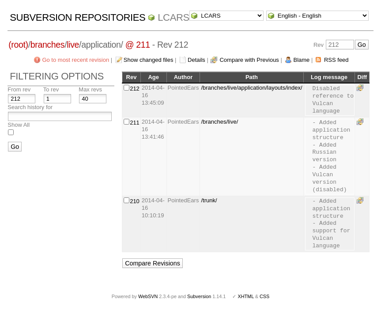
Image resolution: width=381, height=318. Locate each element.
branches (47, 44)
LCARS (173, 17)
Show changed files (149, 60)
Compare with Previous (249, 60)
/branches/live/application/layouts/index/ (251, 87)
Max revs (90, 89)
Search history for (30, 107)
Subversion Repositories (77, 17)
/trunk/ (209, 200)
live (73, 44)
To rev (51, 89)
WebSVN (148, 296)
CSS (264, 296)
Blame (301, 60)
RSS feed (336, 60)
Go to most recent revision (75, 60)
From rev (19, 89)
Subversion (199, 296)
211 (135, 122)
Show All (19, 124)
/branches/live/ (219, 121)
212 (135, 88)
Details (196, 60)
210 (135, 201)
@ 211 (137, 44)
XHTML (245, 296)
